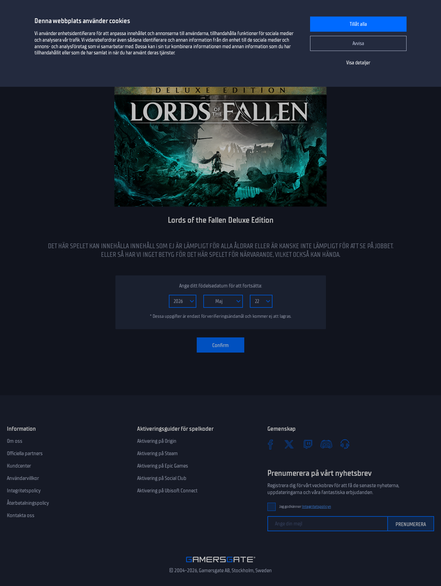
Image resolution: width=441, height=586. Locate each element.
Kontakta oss (20, 515)
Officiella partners (25, 453)
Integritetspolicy (24, 490)
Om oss (14, 441)
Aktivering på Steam (157, 453)
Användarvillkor (23, 478)
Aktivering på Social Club (161, 478)
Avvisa (358, 43)
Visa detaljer (358, 63)
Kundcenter (19, 465)
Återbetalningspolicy (28, 503)
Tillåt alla (358, 24)
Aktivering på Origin (156, 441)
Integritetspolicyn (316, 506)
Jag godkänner (305, 506)
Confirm (220, 345)
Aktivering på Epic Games (162, 465)
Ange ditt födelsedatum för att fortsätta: (220, 285)
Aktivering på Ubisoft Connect (167, 490)
